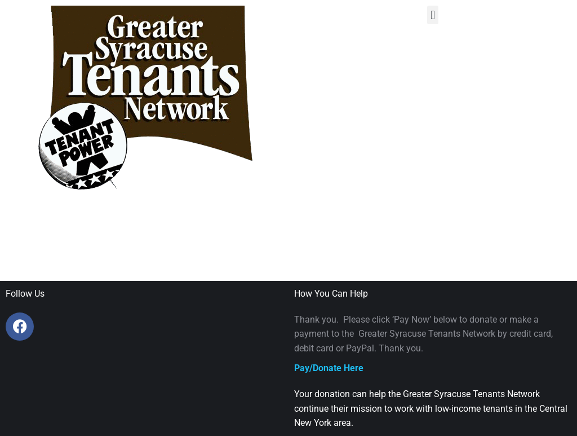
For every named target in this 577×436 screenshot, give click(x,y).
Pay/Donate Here (328, 368)
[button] (432, 15)
